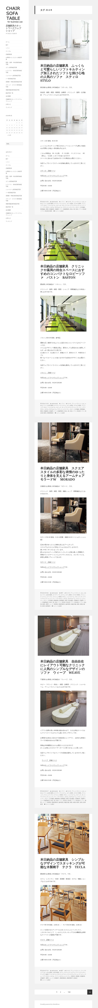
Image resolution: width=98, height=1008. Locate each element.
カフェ (64, 203)
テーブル (8, 51)
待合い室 (72, 209)
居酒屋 (77, 976)
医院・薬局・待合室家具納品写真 (14, 63)
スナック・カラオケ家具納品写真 (14, 86)
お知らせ (8, 104)
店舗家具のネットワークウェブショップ (13, 28)
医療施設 (42, 209)
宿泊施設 (70, 600)
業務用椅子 (70, 978)
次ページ (89, 992)
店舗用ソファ (58, 209)
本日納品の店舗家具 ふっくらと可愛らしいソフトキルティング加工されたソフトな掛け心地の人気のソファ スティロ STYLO (62, 73)
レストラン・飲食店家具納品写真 (14, 71)
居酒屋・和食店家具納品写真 (14, 82)
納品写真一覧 (9, 93)
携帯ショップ (49, 604)
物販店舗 (73, 604)
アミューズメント (77, 201)
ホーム (7, 42)
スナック (64, 205)
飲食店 (75, 978)
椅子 (7, 45)
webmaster (54, 201)
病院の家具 (76, 802)
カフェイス (67, 972)
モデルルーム (58, 207)
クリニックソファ (47, 596)
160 (69, 992)
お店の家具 (50, 203)
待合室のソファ (78, 602)
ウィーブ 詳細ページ (49, 760)
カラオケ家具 (77, 203)
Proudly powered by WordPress (49, 1004)
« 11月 (9, 135)
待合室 (63, 602)
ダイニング (60, 974)
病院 (78, 604)
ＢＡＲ (69, 201)
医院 (47, 209)
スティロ (58, 205)
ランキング (9, 107)
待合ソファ (79, 209)
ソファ (7, 48)
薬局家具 (47, 606)
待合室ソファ (80, 411)
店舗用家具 (9, 54)
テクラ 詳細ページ (47, 940)
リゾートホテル (59, 976)
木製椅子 (56, 978)
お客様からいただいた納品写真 (14, 58)
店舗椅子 (42, 978)
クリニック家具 (57, 596)
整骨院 (56, 604)
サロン (45, 205)
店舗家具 (51, 209)
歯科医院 (67, 604)
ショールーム (51, 205)
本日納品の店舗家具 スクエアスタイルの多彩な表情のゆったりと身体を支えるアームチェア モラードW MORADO (64, 473)
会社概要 (8, 96)
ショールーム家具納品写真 (13, 75)
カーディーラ (58, 203)
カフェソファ (75, 972)
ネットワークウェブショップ (54, 176)
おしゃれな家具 (48, 972)
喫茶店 (73, 976)
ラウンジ (65, 207)
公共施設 (82, 207)
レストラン (72, 207)
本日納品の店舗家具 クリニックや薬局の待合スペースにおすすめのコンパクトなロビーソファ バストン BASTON (62, 272)
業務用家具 (50, 413)
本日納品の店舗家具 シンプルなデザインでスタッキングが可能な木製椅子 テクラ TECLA (64, 863)
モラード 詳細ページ (47, 562)
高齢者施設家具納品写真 (12, 90)
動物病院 (56, 600)
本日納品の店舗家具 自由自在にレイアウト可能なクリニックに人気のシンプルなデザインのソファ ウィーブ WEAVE (62, 667)
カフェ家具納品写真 (11, 67)
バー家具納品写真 (11, 78)
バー (80, 407)
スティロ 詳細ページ (47, 171)
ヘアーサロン (46, 207)
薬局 (43, 606)
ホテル (52, 207)
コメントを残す (59, 211)
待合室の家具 (48, 211)
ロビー (77, 207)
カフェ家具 (70, 203)
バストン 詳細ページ (47, 373)
